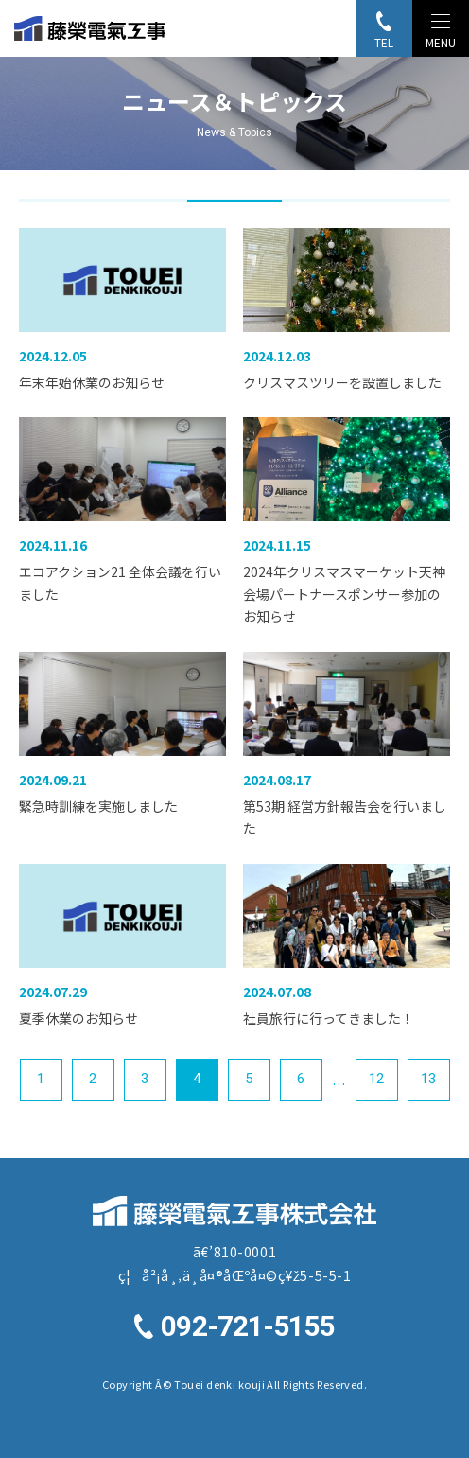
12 (376, 1078)
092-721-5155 (247, 1327)
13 (428, 1078)
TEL (383, 42)
